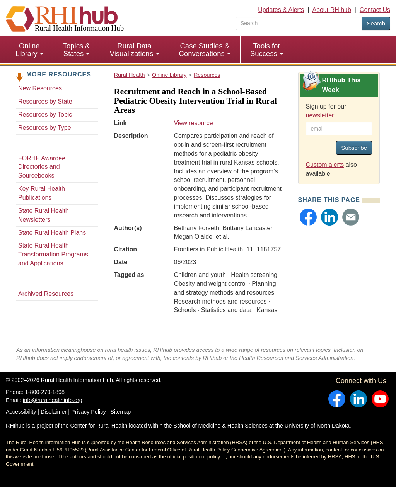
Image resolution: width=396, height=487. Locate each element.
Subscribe (354, 147)
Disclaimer (54, 412)
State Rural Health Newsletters (43, 215)
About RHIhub (331, 10)
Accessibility (21, 412)
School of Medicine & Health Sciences (221, 426)
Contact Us (375, 10)
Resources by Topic (45, 114)
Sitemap (120, 412)
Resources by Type (44, 127)
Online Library (29, 50)
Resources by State (45, 101)
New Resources (40, 88)
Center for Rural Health (98, 426)
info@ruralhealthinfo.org (52, 400)
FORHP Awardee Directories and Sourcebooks (41, 167)
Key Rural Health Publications (41, 193)
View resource (193, 123)
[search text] (299, 23)
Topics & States (76, 50)
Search (376, 23)
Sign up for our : (326, 111)
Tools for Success (266, 50)
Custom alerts (325, 164)
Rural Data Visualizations (134, 50)
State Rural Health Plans (52, 232)
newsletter (320, 115)
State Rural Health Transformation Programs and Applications (53, 254)
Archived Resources (45, 293)
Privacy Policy (88, 412)
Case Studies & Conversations (204, 50)
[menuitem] (29, 49)
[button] (308, 217)
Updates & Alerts (281, 10)
